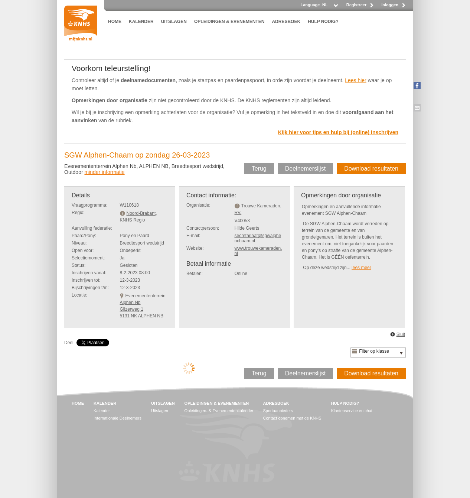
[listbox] (330, 7)
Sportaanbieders (278, 410)
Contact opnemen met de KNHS (292, 418)
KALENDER (141, 21)
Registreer (356, 5)
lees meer (361, 267)
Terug (259, 168)
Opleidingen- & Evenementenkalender (219, 410)
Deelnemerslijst (305, 168)
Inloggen (389, 5)
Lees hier (355, 80)
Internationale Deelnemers (117, 418)
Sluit (400, 334)
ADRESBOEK (286, 21)
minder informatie (104, 172)
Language (310, 5)
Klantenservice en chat (351, 410)
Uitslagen (159, 410)
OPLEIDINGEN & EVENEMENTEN (229, 21)
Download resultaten (371, 168)
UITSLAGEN (174, 21)
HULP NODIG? (323, 21)
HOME (114, 21)
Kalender (102, 410)
